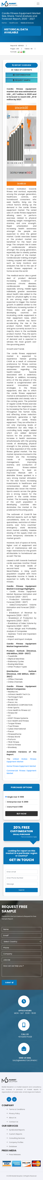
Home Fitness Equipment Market (21, 766)
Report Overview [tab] (21, 65)
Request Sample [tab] (21, 80)
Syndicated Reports (17, 1130)
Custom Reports (15, 1134)
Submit (9, 982)
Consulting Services (17, 1138)
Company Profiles (16, 1142)
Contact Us (13, 1122)
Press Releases (15, 1154)
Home (4, 23)
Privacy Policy (14, 1113)
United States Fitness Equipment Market (21, 760)
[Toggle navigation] (38, 3)
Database (13, 1146)
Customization (21, 75)
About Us (12, 1117)
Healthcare (13, 23)
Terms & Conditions (17, 1109)
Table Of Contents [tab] (21, 70)
